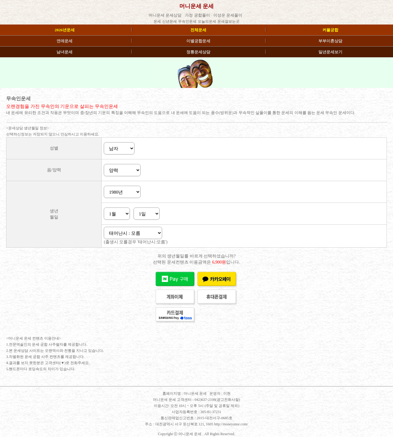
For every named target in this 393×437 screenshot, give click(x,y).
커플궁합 (330, 30)
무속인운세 (187, 21)
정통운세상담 (198, 52)
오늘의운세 (207, 21)
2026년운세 (65, 30)
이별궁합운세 (198, 41)
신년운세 (169, 21)
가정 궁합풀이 (198, 15)
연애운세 (64, 41)
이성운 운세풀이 (228, 15)
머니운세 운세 (195, 393)
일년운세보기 (330, 52)
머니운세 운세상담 (166, 15)
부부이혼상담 (330, 41)
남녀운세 (64, 52)
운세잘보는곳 (228, 21)
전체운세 (198, 30)
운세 (157, 21)
